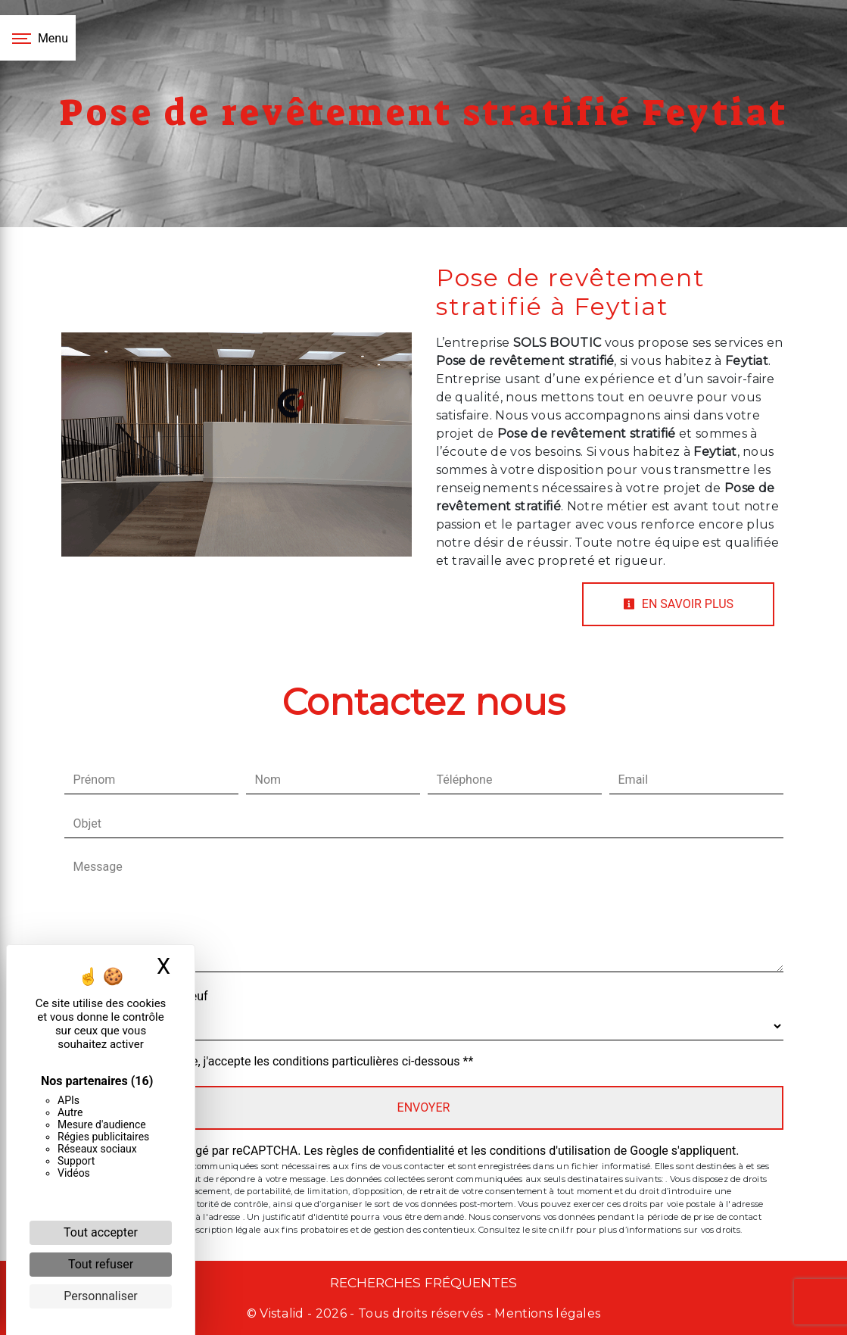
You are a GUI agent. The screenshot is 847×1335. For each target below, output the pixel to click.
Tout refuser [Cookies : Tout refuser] (100, 1264)
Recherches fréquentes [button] (423, 1282)
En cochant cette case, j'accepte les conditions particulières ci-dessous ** (276, 1061)
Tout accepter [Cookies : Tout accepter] (101, 1232)
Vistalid (282, 1313)
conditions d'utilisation (550, 1150)
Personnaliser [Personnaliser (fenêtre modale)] (101, 1296)
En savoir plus (678, 604)
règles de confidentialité (390, 1150)
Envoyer (423, 1107)
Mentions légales (545, 1313)
